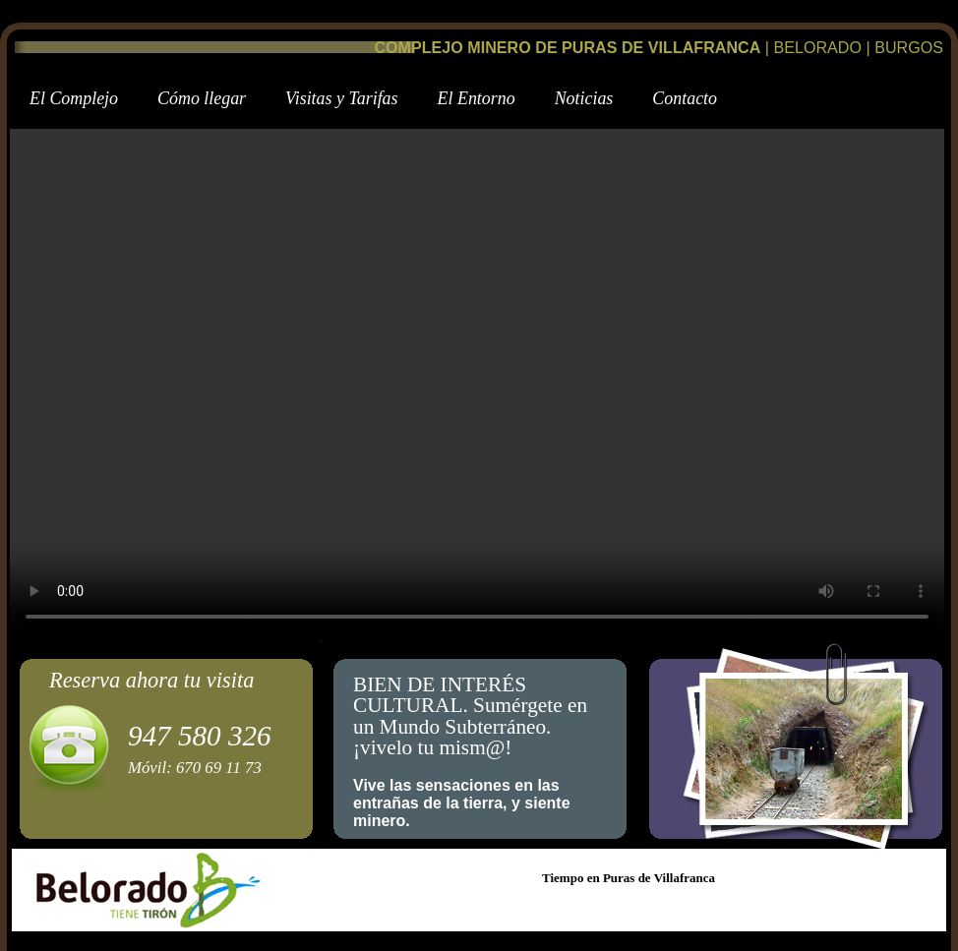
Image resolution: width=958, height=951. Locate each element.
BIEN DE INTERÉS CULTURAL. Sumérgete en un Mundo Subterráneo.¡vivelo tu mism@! (470, 716)
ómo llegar (201, 98)
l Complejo (74, 98)
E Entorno (476, 98)
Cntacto (684, 98)
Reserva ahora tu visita (151, 680)
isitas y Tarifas (341, 98)
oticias (584, 98)
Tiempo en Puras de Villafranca (628, 877)
